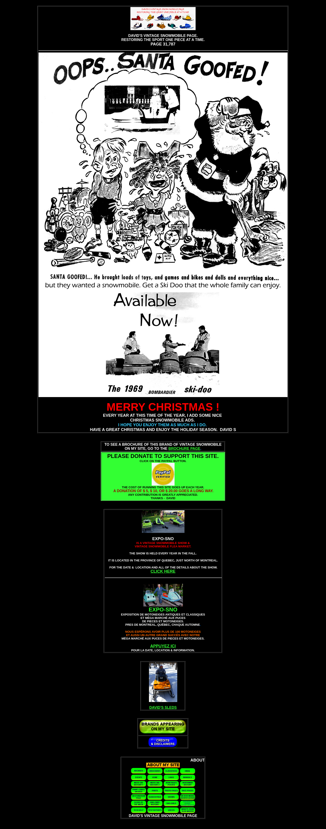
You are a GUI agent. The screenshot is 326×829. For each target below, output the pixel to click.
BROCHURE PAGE (184, 448)
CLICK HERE (163, 571)
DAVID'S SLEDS (163, 707)
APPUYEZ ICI (163, 646)
